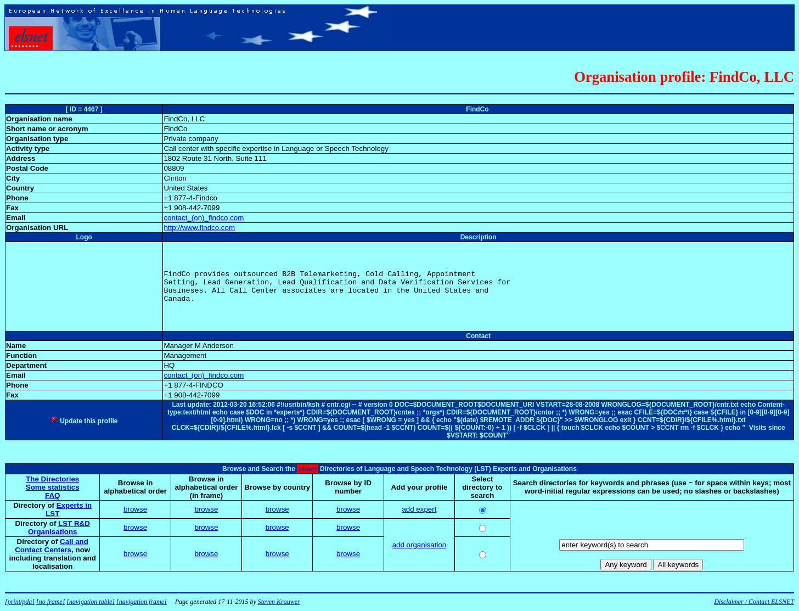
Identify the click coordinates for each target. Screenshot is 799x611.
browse (135, 509)
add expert (419, 509)
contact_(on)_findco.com (204, 218)
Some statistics (53, 487)
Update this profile (84, 421)
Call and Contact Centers (51, 545)
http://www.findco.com (199, 227)
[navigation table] (90, 602)
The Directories (52, 479)
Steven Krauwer (279, 602)
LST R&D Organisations (59, 527)
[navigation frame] (141, 602)
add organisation (419, 545)
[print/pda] (20, 602)
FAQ (52, 495)
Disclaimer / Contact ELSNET (754, 602)
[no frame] (50, 602)
